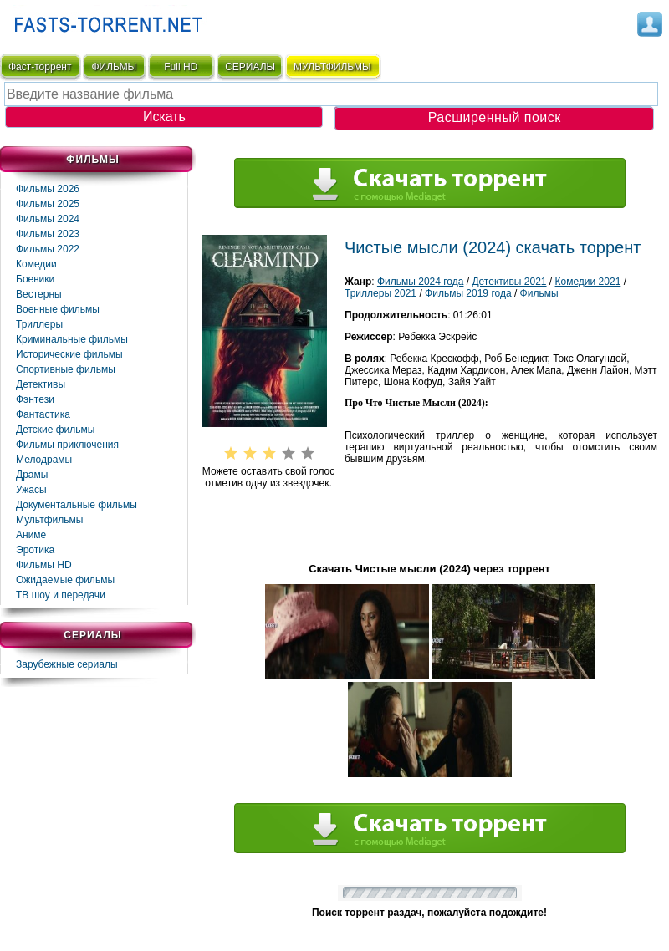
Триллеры (39, 324)
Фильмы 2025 (47, 204)
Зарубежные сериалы (67, 664)
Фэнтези (35, 399)
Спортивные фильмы (65, 369)
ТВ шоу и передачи (60, 595)
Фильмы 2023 (47, 234)
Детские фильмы (55, 429)
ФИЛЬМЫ (113, 67)
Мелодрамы (44, 459)
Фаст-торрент (39, 67)
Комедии (36, 264)
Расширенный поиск (494, 117)
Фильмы (539, 293)
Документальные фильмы (76, 505)
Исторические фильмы (69, 354)
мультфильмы (332, 67)
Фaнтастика (43, 414)
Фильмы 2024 (47, 219)
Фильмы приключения (67, 444)
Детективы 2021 (509, 281)
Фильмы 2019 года (468, 293)
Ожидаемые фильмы (65, 580)
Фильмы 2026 (47, 189)
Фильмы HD (44, 565)
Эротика (35, 550)
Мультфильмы (49, 520)
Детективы (40, 384)
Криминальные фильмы (72, 339)
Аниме (31, 535)
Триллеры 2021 (380, 293)
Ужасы (31, 490)
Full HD (180, 67)
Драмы (32, 475)
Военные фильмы (58, 309)
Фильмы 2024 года (420, 281)
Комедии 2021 (588, 281)
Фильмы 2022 (47, 249)
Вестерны (39, 294)
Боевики (35, 279)
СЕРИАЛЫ (250, 67)
